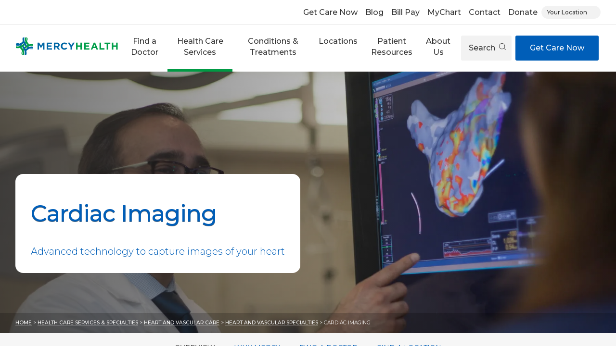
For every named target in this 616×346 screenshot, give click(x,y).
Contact (484, 12)
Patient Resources (391, 46)
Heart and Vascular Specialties (271, 323)
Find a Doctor (144, 46)
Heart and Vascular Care (181, 323)
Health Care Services (200, 46)
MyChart (444, 12)
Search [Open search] (487, 47)
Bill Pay (405, 12)
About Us (438, 46)
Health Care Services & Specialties (88, 323)
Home (23, 323)
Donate (523, 12)
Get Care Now (330, 12)
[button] (144, 48)
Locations (338, 41)
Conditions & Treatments (273, 46)
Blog (374, 12)
